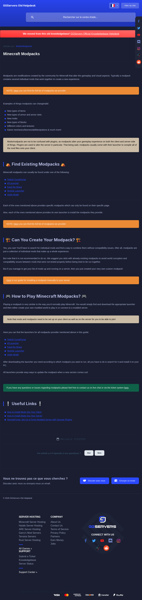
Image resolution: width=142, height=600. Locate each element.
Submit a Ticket (27, 556)
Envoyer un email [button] (127, 481)
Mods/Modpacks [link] (24, 46)
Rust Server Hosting (30, 540)
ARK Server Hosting (30, 529)
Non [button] (99, 453)
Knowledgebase (27, 560)
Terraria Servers (27, 536)
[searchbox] (81, 17)
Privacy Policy (58, 533)
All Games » (25, 548)
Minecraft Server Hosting (32, 522)
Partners (55, 536)
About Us (56, 522)
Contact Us (57, 525)
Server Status (26, 563)
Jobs (53, 543)
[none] (19, 5)
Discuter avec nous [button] (96, 481)
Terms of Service (60, 529)
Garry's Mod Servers (30, 533)
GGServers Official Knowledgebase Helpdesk (94, 33)
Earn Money (57, 540)
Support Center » (28, 572)
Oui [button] (89, 453)
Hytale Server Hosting (30, 525)
